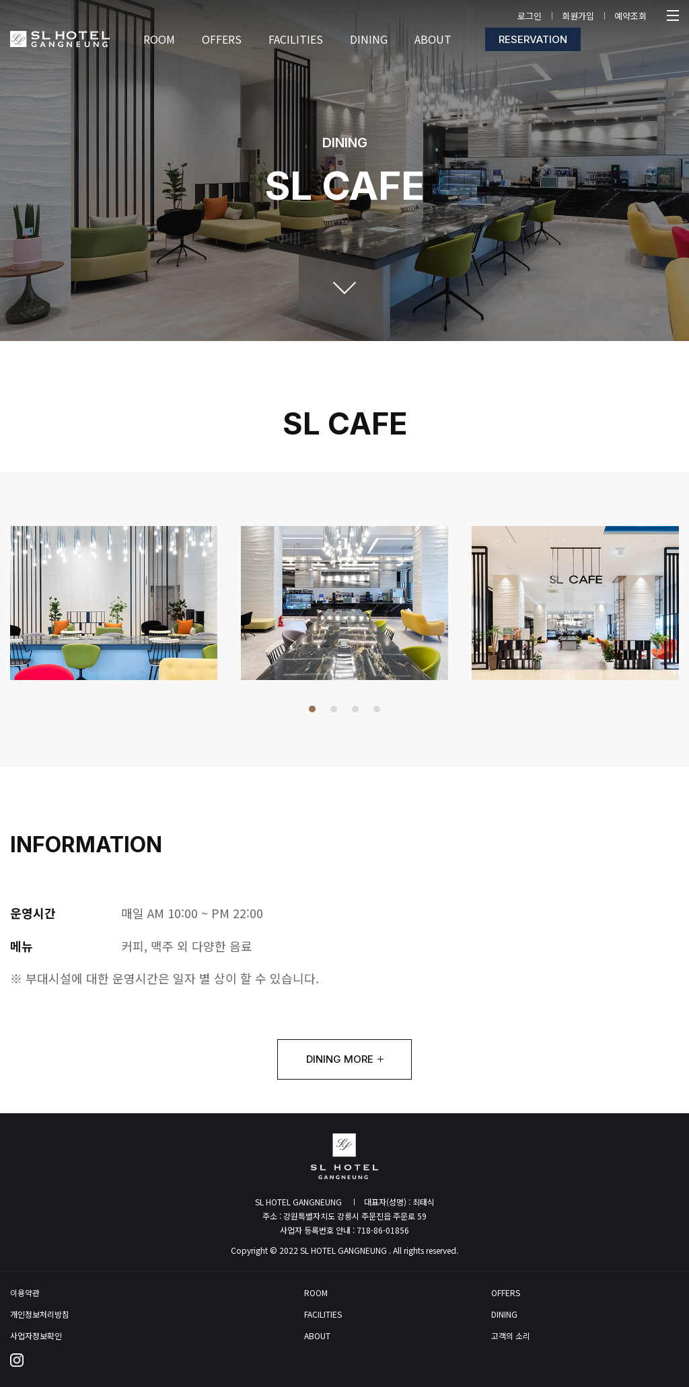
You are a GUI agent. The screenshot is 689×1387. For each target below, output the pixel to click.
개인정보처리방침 (39, 1314)
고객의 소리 (510, 1336)
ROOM (316, 1293)
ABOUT (317, 1336)
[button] (312, 709)
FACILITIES (323, 1314)
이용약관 (25, 1293)
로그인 (529, 15)
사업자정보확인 (36, 1336)
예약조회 (630, 15)
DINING (504, 1314)
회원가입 (578, 15)
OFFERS (505, 1293)
